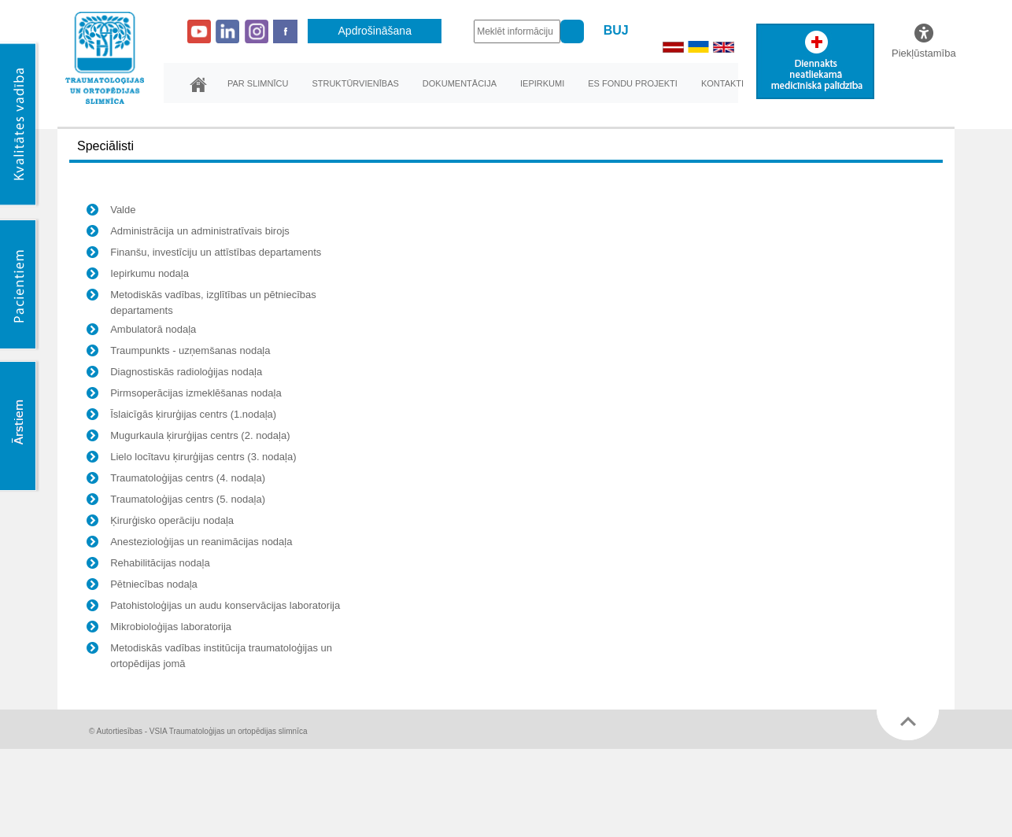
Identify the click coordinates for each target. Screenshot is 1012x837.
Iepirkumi (542, 83)
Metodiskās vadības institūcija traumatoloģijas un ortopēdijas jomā (209, 655)
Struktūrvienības (355, 83)
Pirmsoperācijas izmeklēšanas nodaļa (184, 395)
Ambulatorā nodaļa (141, 331)
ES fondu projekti (633, 83)
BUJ (616, 30)
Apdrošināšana (375, 30)
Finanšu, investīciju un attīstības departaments (204, 254)
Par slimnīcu (257, 83)
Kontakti (722, 83)
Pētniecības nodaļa (142, 586)
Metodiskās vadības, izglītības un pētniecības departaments (201, 302)
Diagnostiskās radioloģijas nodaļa (174, 374)
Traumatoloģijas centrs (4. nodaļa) (176, 480)
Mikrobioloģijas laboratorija (159, 628)
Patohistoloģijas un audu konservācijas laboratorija (213, 607)
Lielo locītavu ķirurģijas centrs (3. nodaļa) (191, 458)
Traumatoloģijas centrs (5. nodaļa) (176, 501)
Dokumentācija (460, 83)
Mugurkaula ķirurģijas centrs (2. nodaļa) (188, 437)
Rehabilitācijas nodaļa (148, 565)
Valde (111, 211)
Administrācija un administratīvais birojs (188, 233)
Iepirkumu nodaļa (138, 275)
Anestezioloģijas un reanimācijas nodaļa (189, 543)
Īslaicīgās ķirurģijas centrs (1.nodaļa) (181, 416)
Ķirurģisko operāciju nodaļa (160, 522)
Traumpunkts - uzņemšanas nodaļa (178, 352)
